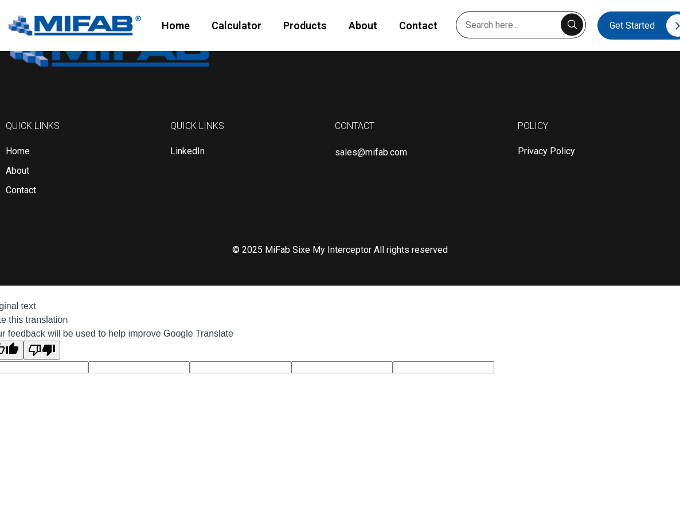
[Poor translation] (42, 350)
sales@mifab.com (371, 152)
